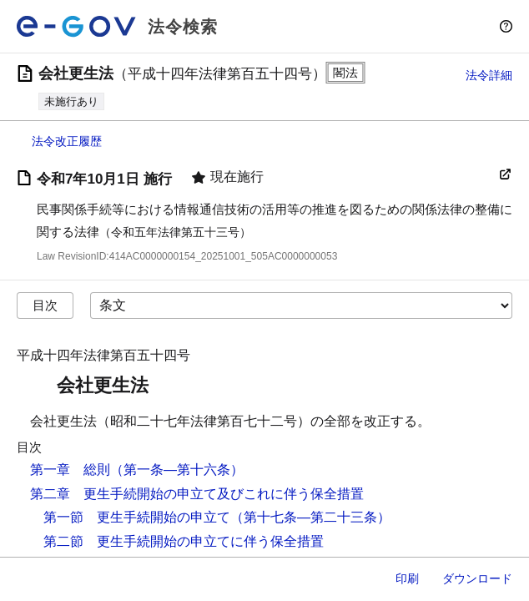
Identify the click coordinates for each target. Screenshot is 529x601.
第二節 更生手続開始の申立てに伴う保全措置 (183, 541)
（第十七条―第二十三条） (310, 517)
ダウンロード (477, 578)
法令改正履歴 (67, 141)
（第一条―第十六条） (177, 469)
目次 (45, 305)
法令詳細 (489, 75)
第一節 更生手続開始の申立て (136, 517)
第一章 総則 (70, 469)
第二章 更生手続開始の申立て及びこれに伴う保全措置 (197, 494)
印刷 (407, 578)
